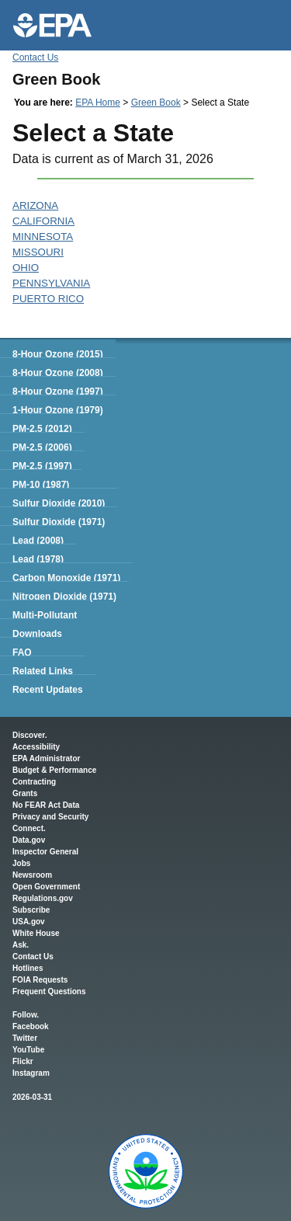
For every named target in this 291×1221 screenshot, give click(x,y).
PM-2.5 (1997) (42, 466)
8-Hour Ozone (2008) (57, 372)
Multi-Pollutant (44, 615)
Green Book (156, 102)
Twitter (24, 1038)
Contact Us (35, 57)
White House (36, 933)
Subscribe (31, 910)
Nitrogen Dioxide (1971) (64, 596)
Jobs (21, 863)
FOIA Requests (40, 980)
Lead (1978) (38, 559)
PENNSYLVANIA (51, 283)
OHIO (25, 267)
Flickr (22, 1061)
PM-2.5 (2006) (42, 447)
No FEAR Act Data (45, 805)
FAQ (22, 652)
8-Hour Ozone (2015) (57, 354)
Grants (24, 793)
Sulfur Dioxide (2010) (58, 503)
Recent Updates (47, 689)
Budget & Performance (54, 770)
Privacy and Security (50, 816)
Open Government (46, 886)
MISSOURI (38, 252)
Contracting (34, 781)
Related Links (42, 671)
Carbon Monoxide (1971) (66, 577)
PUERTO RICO (48, 298)
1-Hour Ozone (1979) (57, 410)
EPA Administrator (46, 758)
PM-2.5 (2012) (42, 428)
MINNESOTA (42, 236)
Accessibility (36, 747)
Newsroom (32, 875)
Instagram (31, 1073)
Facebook (30, 1026)
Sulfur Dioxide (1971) (58, 522)
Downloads (37, 633)
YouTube (28, 1049)
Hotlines (27, 968)
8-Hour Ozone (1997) (57, 391)
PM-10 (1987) (40, 484)
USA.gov (28, 921)
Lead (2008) (38, 540)
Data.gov (28, 840)
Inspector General (45, 851)
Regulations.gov (42, 898)
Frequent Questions (48, 991)
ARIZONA (35, 205)
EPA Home (97, 102)
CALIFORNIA (43, 221)
